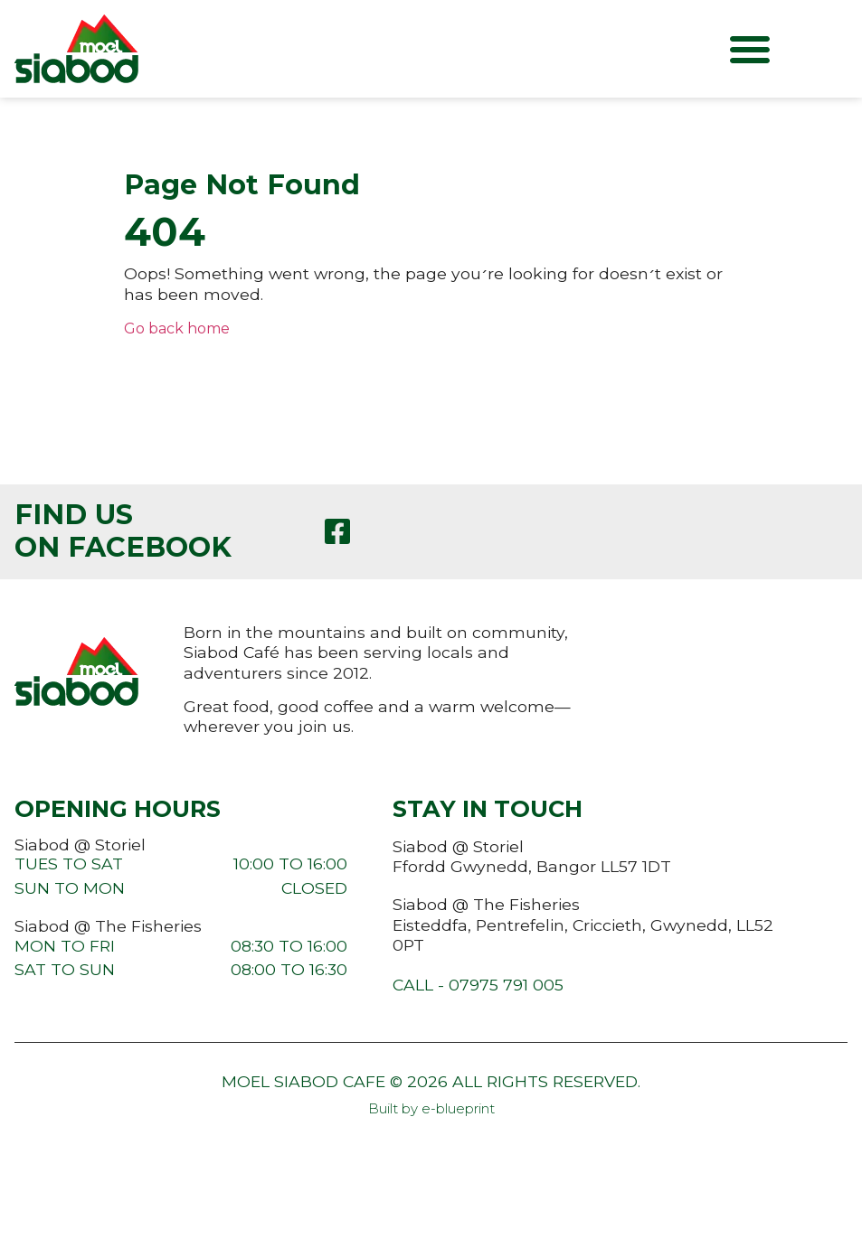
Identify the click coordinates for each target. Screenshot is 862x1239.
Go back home (177, 328)
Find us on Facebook (123, 531)
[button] (749, 48)
